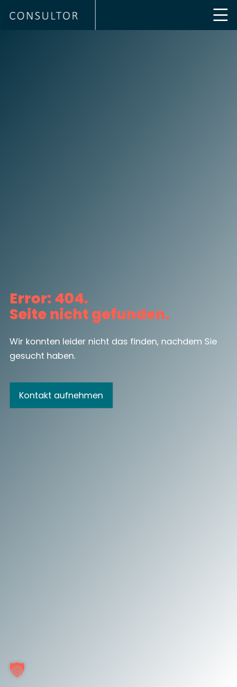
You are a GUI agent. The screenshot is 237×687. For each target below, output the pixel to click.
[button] (17, 670)
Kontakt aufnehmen (61, 395)
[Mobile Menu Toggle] (220, 15)
